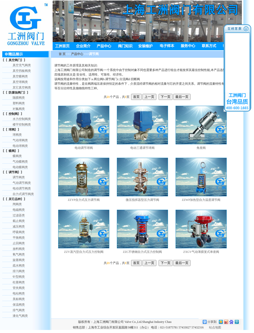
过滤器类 (19, 215)
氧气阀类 (19, 254)
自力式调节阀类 (23, 194)
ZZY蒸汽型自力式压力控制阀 (83, 252)
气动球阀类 (20, 140)
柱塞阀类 (19, 282)
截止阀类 (19, 221)
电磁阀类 (19, 210)
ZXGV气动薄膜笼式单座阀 (201, 252)
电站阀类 (19, 293)
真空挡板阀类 (22, 71)
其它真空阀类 (22, 87)
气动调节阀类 (22, 183)
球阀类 (17, 134)
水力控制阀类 (22, 119)
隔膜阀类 (19, 97)
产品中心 (77, 54)
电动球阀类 (20, 146)
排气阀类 (19, 310)
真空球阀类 (20, 82)
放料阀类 (19, 249)
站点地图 (215, 327)
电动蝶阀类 (20, 167)
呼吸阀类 (19, 232)
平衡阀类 (19, 237)
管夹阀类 (19, 288)
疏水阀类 (19, 265)
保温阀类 (19, 304)
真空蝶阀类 (20, 76)
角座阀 (201, 148)
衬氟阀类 (19, 109)
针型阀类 (19, 276)
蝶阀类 (17, 156)
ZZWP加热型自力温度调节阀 (201, 200)
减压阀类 (19, 226)
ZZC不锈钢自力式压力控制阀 (142, 252)
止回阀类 (19, 243)
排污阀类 (19, 271)
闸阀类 (17, 204)
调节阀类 (19, 177)
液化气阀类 (20, 316)
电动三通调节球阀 (142, 148)
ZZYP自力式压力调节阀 (84, 200)
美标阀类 (19, 299)
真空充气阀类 (22, 65)
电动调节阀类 (22, 188)
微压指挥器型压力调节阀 (142, 200)
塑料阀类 (19, 103)
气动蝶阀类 (20, 161)
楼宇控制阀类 (22, 124)
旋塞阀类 (19, 260)
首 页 (62, 54)
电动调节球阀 (84, 148)
